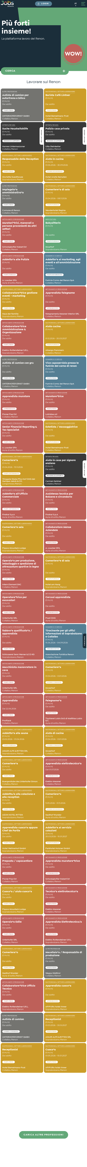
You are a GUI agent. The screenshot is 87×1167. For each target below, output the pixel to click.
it (76, 4)
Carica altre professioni (44, 1135)
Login (45, 4)
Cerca (10, 71)
